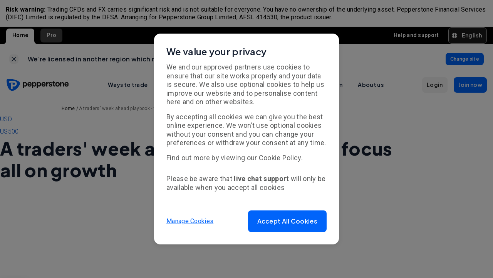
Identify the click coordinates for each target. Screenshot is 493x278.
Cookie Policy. (281, 158)
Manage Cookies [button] (189, 221)
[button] (287, 221)
